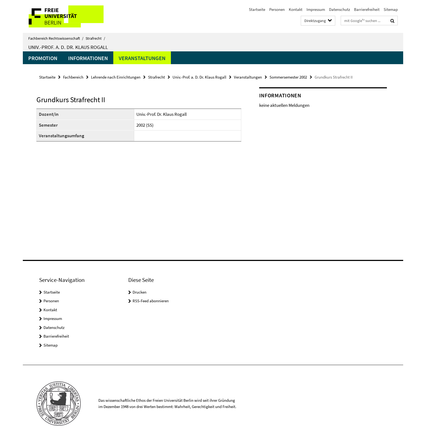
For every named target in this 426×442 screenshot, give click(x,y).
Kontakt (295, 9)
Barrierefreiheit (367, 9)
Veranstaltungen (142, 58)
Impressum (315, 9)
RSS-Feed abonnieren (151, 300)
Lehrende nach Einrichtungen (115, 77)
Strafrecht (95, 38)
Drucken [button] (139, 292)
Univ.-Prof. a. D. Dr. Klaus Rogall (68, 47)
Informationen (88, 58)
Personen (277, 9)
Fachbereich (73, 77)
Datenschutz (339, 9)
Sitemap (391, 9)
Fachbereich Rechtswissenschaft (55, 38)
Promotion (42, 58)
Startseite (257, 9)
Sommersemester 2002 (288, 77)
